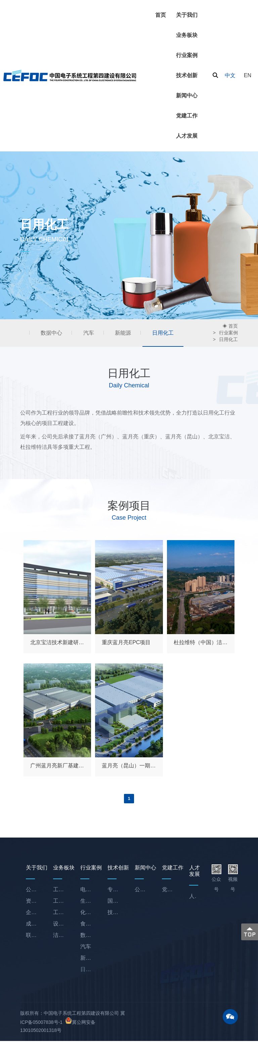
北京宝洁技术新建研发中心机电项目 (57, 644)
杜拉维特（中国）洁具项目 (201, 644)
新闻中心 (187, 95)
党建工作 (187, 115)
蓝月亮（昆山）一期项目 (129, 767)
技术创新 (187, 75)
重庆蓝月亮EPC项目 (126, 644)
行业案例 (187, 55)
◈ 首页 (230, 326)
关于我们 (187, 15)
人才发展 (187, 136)
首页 (160, 15)
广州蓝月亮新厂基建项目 (57, 767)
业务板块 (187, 35)
